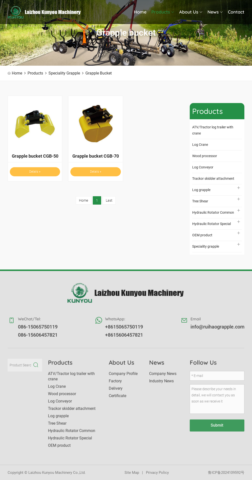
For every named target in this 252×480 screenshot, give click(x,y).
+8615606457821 (124, 337)
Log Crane (200, 145)
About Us (191, 12)
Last (109, 200)
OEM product (202, 235)
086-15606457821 (38, 337)
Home (140, 12)
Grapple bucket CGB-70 (95, 156)
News (215, 12)
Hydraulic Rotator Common (213, 212)
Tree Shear (200, 201)
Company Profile (123, 376)
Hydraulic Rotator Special (211, 224)
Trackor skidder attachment (213, 178)
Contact (236, 12)
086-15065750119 (38, 329)
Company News (162, 376)
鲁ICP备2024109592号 (226, 475)
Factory (115, 383)
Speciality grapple (64, 73)
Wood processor (204, 156)
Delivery (116, 391)
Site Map (132, 475)
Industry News (161, 383)
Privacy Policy (157, 475)
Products (162, 12)
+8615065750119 (124, 329)
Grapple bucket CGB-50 (35, 156)
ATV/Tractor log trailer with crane (212, 130)
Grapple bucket (98, 73)
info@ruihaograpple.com (217, 329)
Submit (217, 427)
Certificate (117, 398)
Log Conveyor (202, 167)
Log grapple (201, 190)
